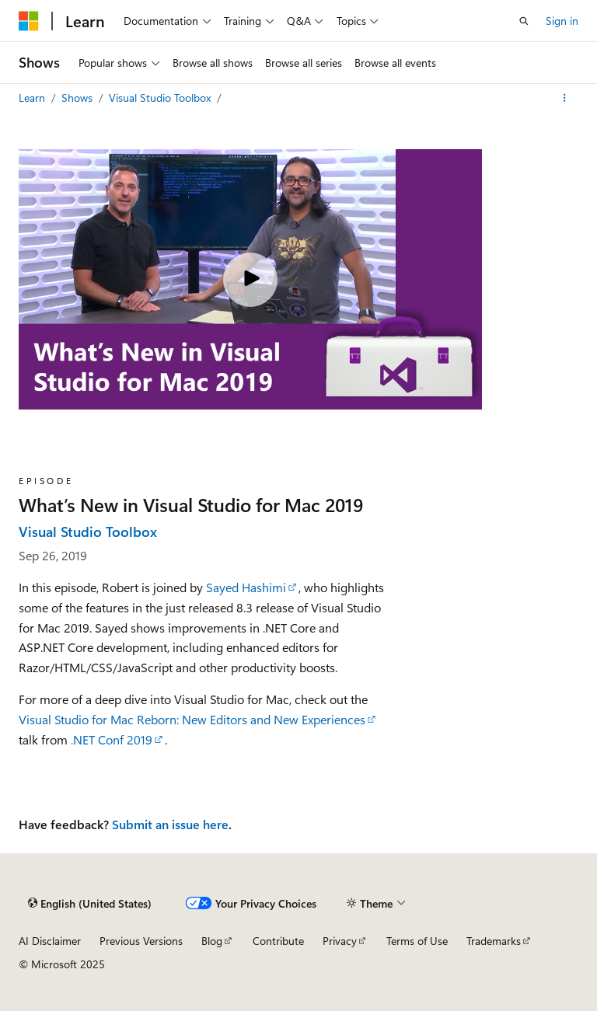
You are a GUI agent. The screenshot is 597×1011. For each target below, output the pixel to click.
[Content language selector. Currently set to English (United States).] (90, 903)
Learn (33, 97)
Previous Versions (141, 940)
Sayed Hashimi (246, 587)
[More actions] (564, 97)
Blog (211, 940)
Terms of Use (417, 940)
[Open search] (523, 21)
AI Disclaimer (50, 940)
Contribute (278, 940)
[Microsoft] (29, 21)
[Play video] (250, 280)
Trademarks (493, 940)
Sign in (562, 20)
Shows (78, 97)
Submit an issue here (170, 824)
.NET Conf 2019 (111, 739)
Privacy (340, 940)
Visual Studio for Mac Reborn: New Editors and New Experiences (192, 719)
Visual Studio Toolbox (161, 97)
